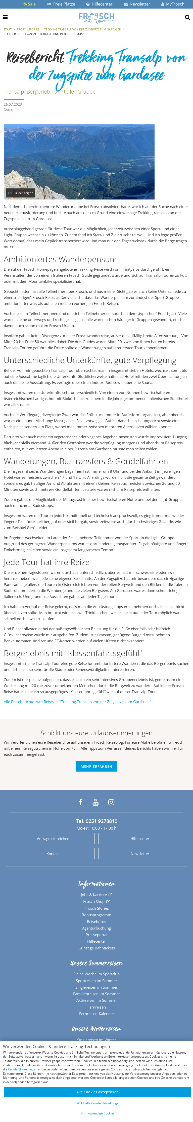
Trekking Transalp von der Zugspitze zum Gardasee (82, 29)
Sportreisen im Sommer (96, 980)
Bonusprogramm (96, 914)
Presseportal (96, 934)
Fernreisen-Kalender (96, 1013)
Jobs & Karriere (94, 894)
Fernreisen (96, 1007)
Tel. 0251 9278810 (96, 821)
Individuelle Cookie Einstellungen (97, 1103)
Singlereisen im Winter (96, 1039)
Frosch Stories (28, 29)
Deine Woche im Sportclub (97, 973)
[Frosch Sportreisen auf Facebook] (81, 802)
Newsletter (137, 4)
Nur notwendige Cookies (97, 1113)
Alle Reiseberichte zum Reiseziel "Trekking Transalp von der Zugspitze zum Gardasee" (77, 701)
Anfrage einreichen (53, 838)
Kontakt (53, 853)
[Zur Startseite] (96, 18)
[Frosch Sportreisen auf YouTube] (95, 802)
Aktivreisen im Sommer (96, 1000)
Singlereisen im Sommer (96, 987)
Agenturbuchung (96, 928)
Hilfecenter (99, 4)
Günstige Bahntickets (96, 947)
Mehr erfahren (96, 766)
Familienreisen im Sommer (96, 993)
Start (8, 29)
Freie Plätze (61, 4)
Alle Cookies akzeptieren (97, 1092)
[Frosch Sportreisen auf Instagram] (111, 802)
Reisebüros (96, 921)
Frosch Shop (94, 901)
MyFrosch (172, 4)
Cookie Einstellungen (22, 1069)
